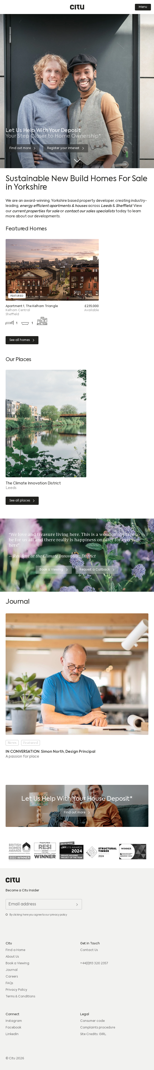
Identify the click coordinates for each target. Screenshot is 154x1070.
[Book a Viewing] (54, 570)
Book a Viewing (17, 963)
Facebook (13, 1027)
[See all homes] (22, 340)
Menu (143, 7)
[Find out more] (22, 148)
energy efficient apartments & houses (53, 206)
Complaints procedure (97, 1027)
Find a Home (15, 950)
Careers (12, 976)
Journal (12, 970)
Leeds (106, 206)
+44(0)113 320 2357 (94, 963)
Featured (30, 743)
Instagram (14, 1021)
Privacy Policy (16, 990)
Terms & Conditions (20, 996)
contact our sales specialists (90, 211)
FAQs (9, 983)
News (12, 743)
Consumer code (92, 1021)
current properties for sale (35, 211)
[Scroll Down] (77, 159)
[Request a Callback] (97, 570)
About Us (12, 956)
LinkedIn (12, 1034)
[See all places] (22, 501)
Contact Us (89, 950)
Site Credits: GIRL (93, 1034)
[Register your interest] (65, 148)
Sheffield (124, 206)
